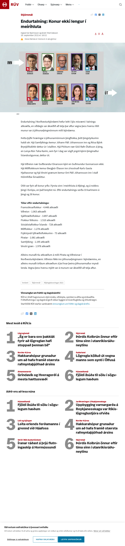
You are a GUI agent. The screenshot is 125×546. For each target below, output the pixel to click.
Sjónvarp (55, 4)
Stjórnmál (27, 15)
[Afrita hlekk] (92, 15)
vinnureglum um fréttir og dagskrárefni (70, 303)
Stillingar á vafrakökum (18, 539)
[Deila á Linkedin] (103, 15)
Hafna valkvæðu (45, 539)
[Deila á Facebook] (96, 15)
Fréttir (28, 4)
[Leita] (120, 4)
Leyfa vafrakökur (72, 539)
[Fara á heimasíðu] (12, 4)
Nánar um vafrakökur (102, 532)
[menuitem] (33, 4)
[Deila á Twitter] (100, 15)
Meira (68, 4)
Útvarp (41, 4)
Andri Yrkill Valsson (50, 33)
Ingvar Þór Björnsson (30, 33)
